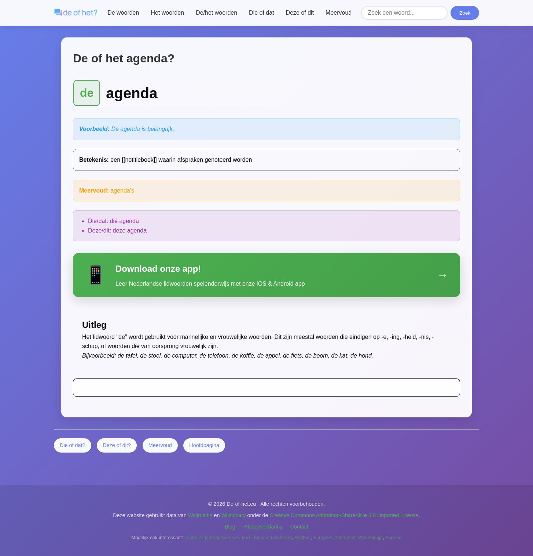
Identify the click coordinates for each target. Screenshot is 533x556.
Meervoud (339, 13)
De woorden (123, 13)
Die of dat (261, 13)
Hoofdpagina (204, 445)
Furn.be (393, 537)
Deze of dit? (117, 445)
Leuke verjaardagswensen (211, 537)
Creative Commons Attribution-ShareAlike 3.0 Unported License (343, 515)
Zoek (464, 13)
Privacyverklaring (263, 527)
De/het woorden (216, 13)
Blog (230, 527)
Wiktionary (233, 515)
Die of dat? (72, 445)
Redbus (302, 537)
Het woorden (167, 13)
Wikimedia (200, 515)
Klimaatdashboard (273, 537)
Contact (299, 527)
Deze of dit (300, 13)
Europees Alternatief (334, 537)
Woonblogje (370, 537)
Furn (246, 537)
